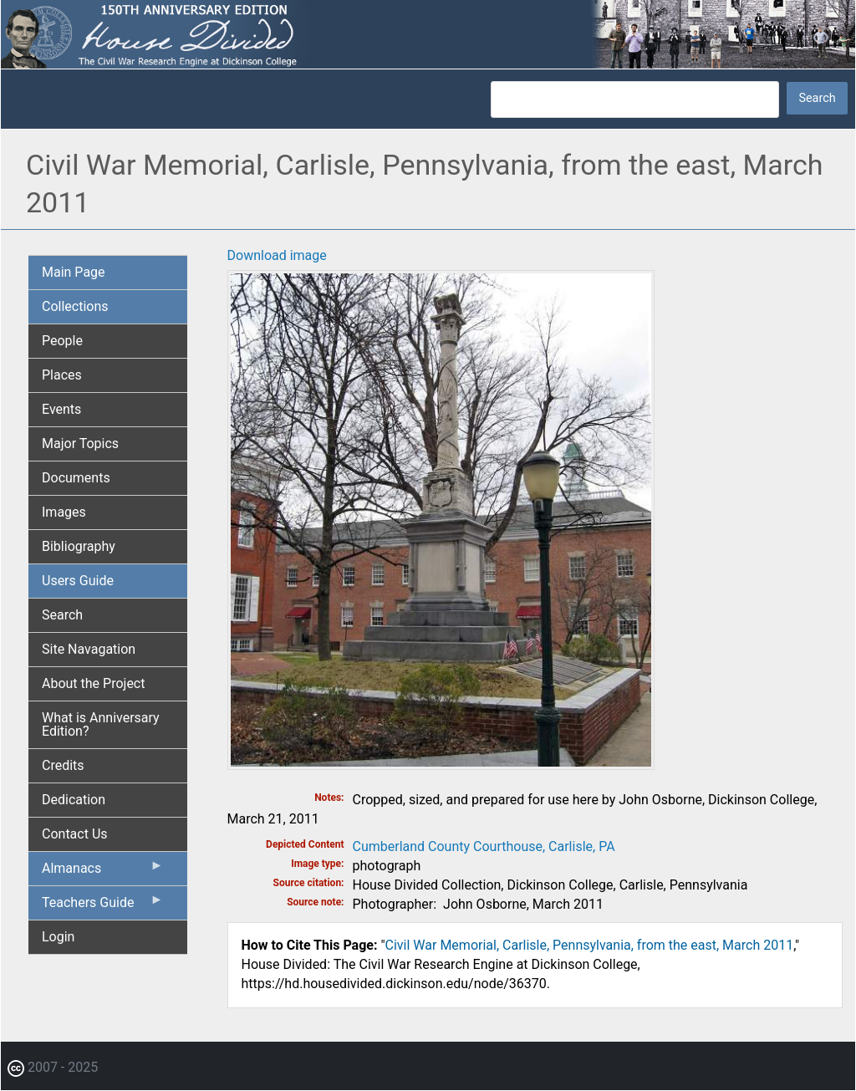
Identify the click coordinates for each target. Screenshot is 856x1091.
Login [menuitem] (58, 937)
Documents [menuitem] (76, 478)
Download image (277, 255)
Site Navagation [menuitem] (88, 649)
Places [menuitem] (62, 375)
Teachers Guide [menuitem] (102, 906)
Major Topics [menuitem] (80, 443)
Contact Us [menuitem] (75, 834)
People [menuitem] (62, 341)
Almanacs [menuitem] (102, 872)
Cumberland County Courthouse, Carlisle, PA (484, 846)
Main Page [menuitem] (73, 272)
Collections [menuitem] (75, 306)
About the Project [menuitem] (93, 683)
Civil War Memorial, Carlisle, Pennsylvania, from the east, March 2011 (589, 945)
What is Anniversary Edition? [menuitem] (101, 724)
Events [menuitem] (61, 409)
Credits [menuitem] (63, 765)
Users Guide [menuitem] (78, 581)
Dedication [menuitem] (73, 800)
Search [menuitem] (62, 615)
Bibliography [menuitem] (78, 546)
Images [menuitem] (64, 512)
